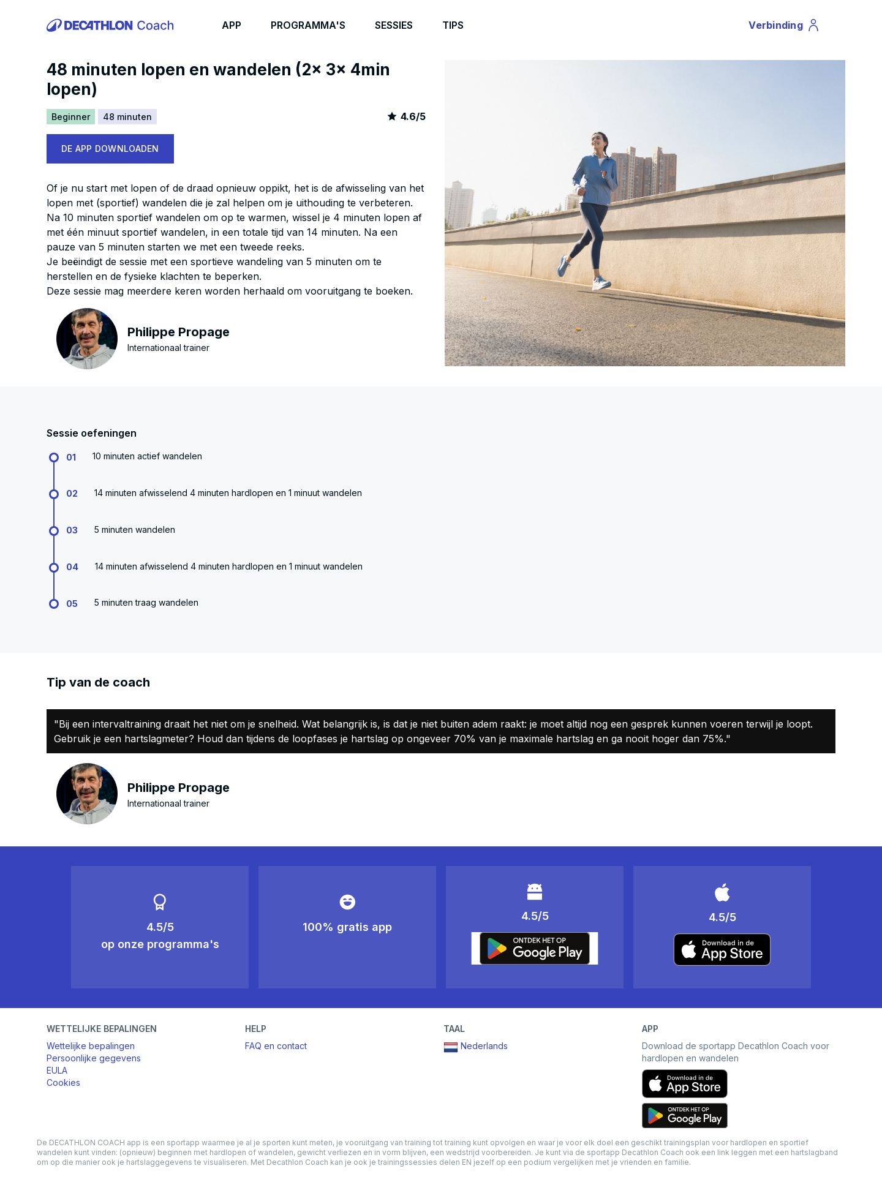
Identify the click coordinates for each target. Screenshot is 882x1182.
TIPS (453, 25)
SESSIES (394, 25)
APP (231, 25)
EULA (57, 1070)
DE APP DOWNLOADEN (110, 148)
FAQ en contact (276, 1046)
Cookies (63, 1082)
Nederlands (475, 1047)
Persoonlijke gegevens (94, 1058)
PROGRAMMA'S (308, 25)
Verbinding (784, 27)
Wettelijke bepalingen (91, 1046)
